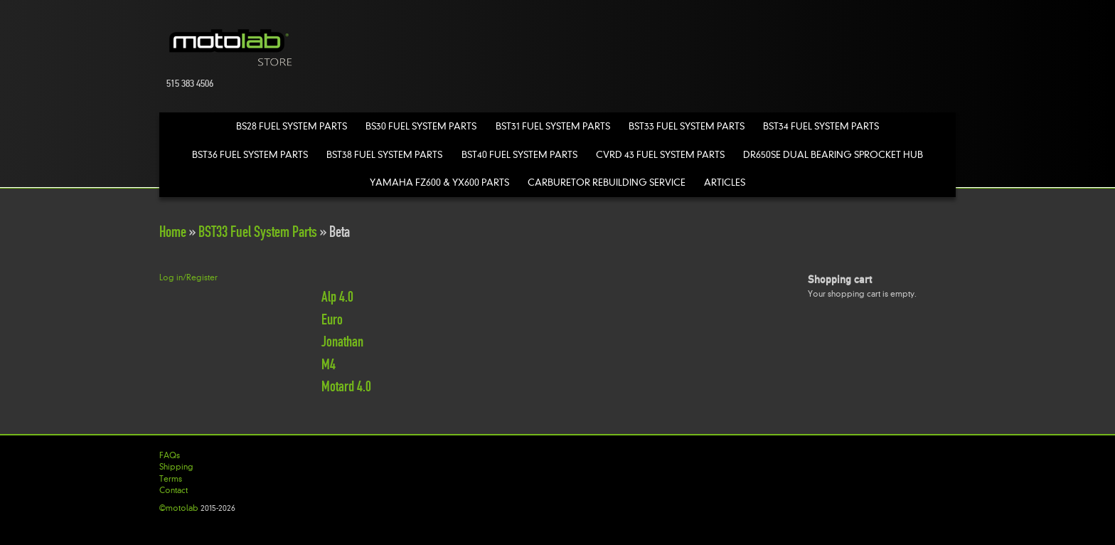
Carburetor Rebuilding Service (606, 182)
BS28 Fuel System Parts (291, 126)
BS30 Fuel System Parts (421, 126)
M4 (328, 364)
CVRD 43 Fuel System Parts (660, 155)
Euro (332, 319)
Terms (170, 479)
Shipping (176, 467)
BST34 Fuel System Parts (821, 126)
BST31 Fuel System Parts (553, 126)
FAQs (169, 455)
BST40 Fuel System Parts (519, 155)
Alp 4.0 (337, 296)
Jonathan (342, 341)
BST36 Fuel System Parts (250, 155)
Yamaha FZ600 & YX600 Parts (439, 182)
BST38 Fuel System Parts (384, 155)
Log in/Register (188, 277)
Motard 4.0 (346, 386)
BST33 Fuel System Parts (687, 126)
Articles (724, 182)
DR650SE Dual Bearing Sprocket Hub (833, 155)
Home (172, 231)
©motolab (178, 508)
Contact (173, 490)
